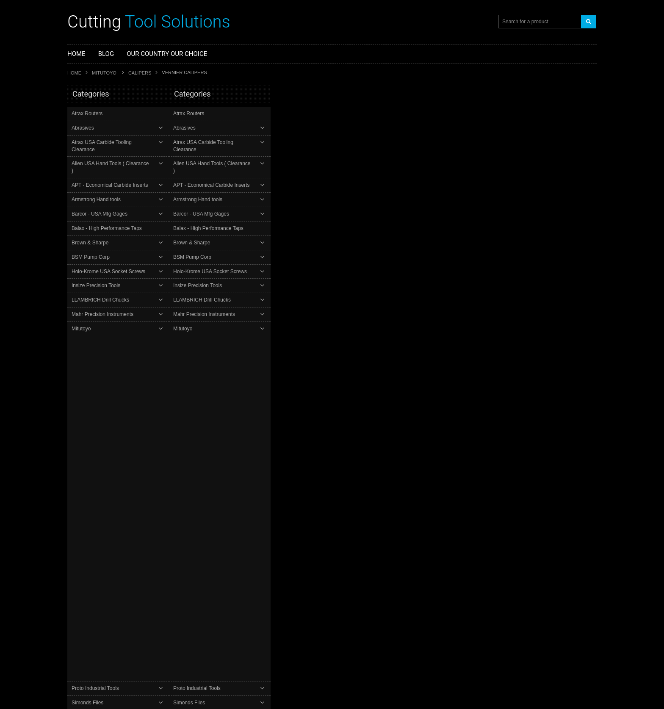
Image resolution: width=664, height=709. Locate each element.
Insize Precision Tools (96, 271)
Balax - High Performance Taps (107, 214)
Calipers (139, 72)
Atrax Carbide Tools (91, 530)
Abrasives (83, 128)
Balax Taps (80, 462)
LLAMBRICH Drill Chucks (101, 286)
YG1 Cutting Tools (89, 450)
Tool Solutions (148, 22)
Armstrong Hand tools (97, 185)
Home (74, 72)
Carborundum (84, 519)
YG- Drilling (85, 401)
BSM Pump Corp (91, 243)
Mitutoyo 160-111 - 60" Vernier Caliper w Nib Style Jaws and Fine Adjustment (380, 268)
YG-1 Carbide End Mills (98, 386)
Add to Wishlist (417, 204)
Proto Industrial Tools (96, 329)
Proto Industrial (85, 496)
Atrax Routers (87, 113)
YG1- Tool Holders (93, 415)
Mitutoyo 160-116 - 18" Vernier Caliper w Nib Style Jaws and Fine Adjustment (380, 398)
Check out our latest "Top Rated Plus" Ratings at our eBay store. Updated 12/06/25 (260, 640)
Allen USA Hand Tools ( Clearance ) (112, 157)
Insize (74, 553)
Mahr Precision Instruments (103, 300)
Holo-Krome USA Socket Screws (109, 257)
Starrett (76, 485)
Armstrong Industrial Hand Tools (106, 542)
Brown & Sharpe (90, 228)
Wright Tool (81, 507)
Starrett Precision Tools (98, 357)
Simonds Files (88, 343)
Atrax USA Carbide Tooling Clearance (114, 142)
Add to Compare (466, 203)
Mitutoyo (105, 72)
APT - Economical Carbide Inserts (110, 171)
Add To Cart (306, 203)
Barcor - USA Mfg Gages (100, 199)
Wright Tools (86, 372)
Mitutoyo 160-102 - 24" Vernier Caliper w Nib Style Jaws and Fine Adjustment (380, 138)
